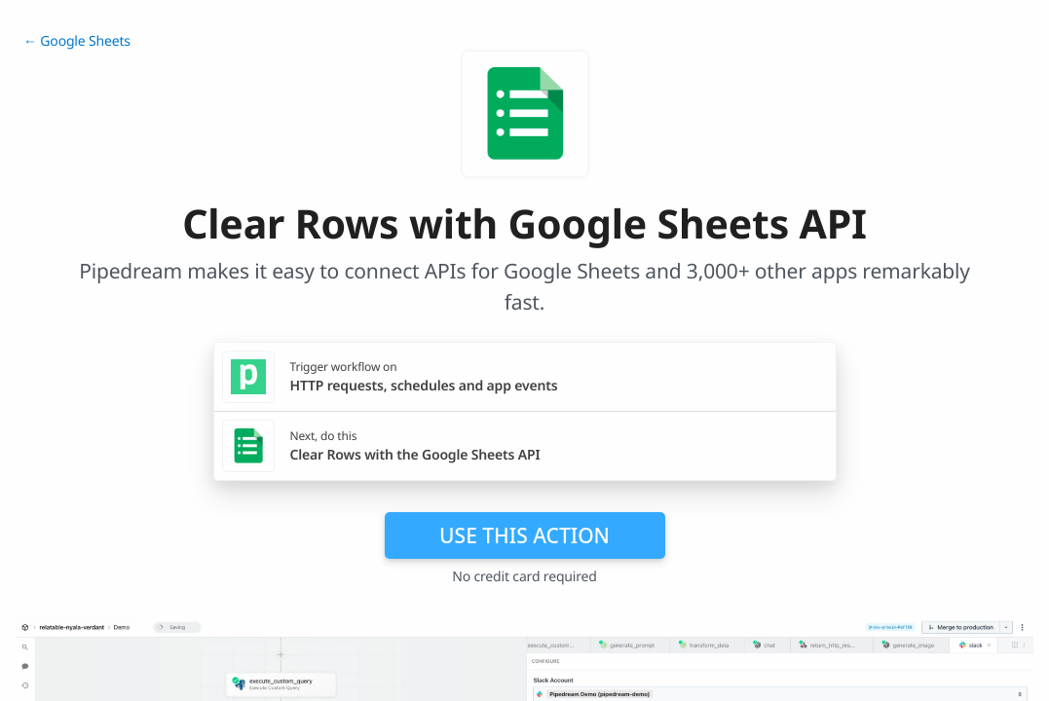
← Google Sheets (77, 41)
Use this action (524, 535)
